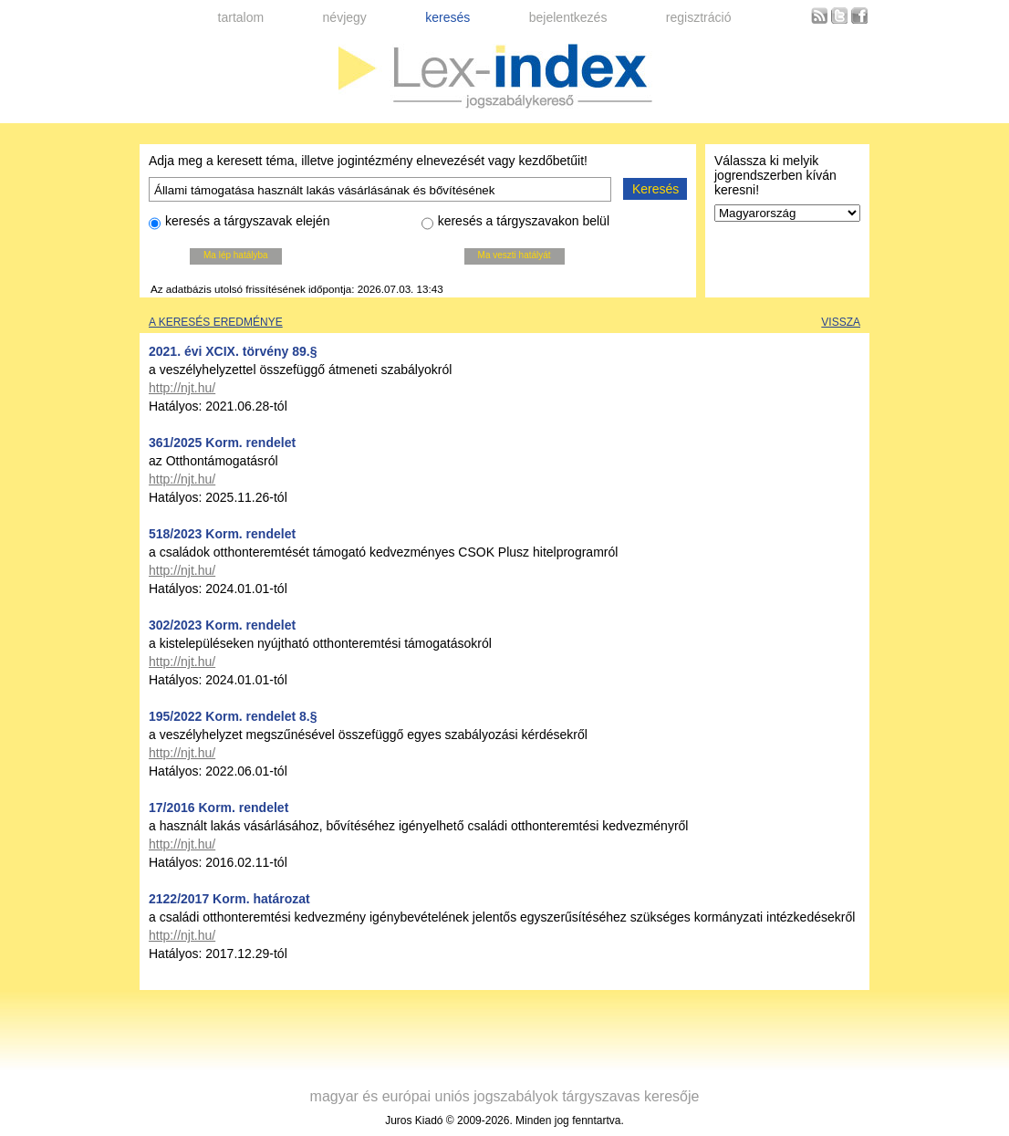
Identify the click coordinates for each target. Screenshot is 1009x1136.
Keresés (655, 189)
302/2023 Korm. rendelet (222, 625)
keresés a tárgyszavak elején (239, 224)
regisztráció (699, 17)
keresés (447, 17)
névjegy (345, 17)
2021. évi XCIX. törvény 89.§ (233, 351)
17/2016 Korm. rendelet (218, 807)
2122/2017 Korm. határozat (229, 898)
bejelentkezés (568, 17)
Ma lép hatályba (235, 255)
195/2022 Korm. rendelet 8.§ (233, 716)
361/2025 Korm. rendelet (222, 442)
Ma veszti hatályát (514, 255)
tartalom (241, 17)
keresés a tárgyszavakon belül (515, 224)
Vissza (840, 322)
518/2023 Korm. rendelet (222, 533)
